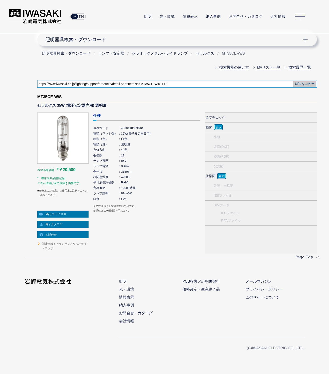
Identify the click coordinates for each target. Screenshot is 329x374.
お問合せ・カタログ (245, 16)
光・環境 (167, 16)
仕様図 (210, 176)
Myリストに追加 (55, 214)
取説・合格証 (223, 186)
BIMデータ (222, 205)
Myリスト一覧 (269, 67)
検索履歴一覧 (299, 67)
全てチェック (215, 117)
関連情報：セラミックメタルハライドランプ (64, 246)
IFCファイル (230, 213)
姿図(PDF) (221, 156)
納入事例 (213, 16)
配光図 (218, 166)
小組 (217, 137)
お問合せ (51, 234)
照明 (147, 16)
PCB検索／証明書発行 (201, 281)
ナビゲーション (174, 39)
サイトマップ (300, 16)
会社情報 (278, 16)
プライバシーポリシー (264, 289)
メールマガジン (259, 281)
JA (75, 16)
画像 (209, 127)
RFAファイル (231, 220)
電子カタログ (53, 224)
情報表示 (190, 16)
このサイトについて (262, 297)
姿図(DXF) (221, 147)
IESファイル (223, 195)
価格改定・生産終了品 (201, 289)
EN (81, 16)
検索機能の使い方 (234, 67)
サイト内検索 (317, 16)
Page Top (304, 257)
